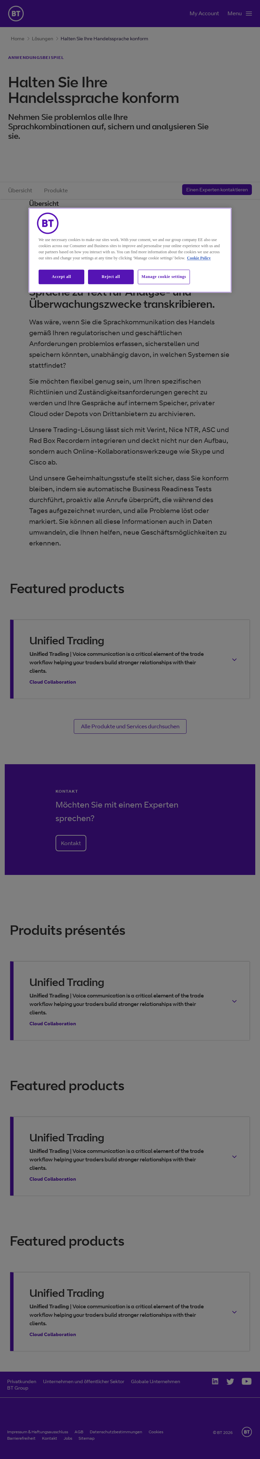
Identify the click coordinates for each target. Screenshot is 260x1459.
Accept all (61, 277)
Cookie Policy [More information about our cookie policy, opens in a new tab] (199, 258)
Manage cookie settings (164, 277)
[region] (130, 250)
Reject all (111, 277)
